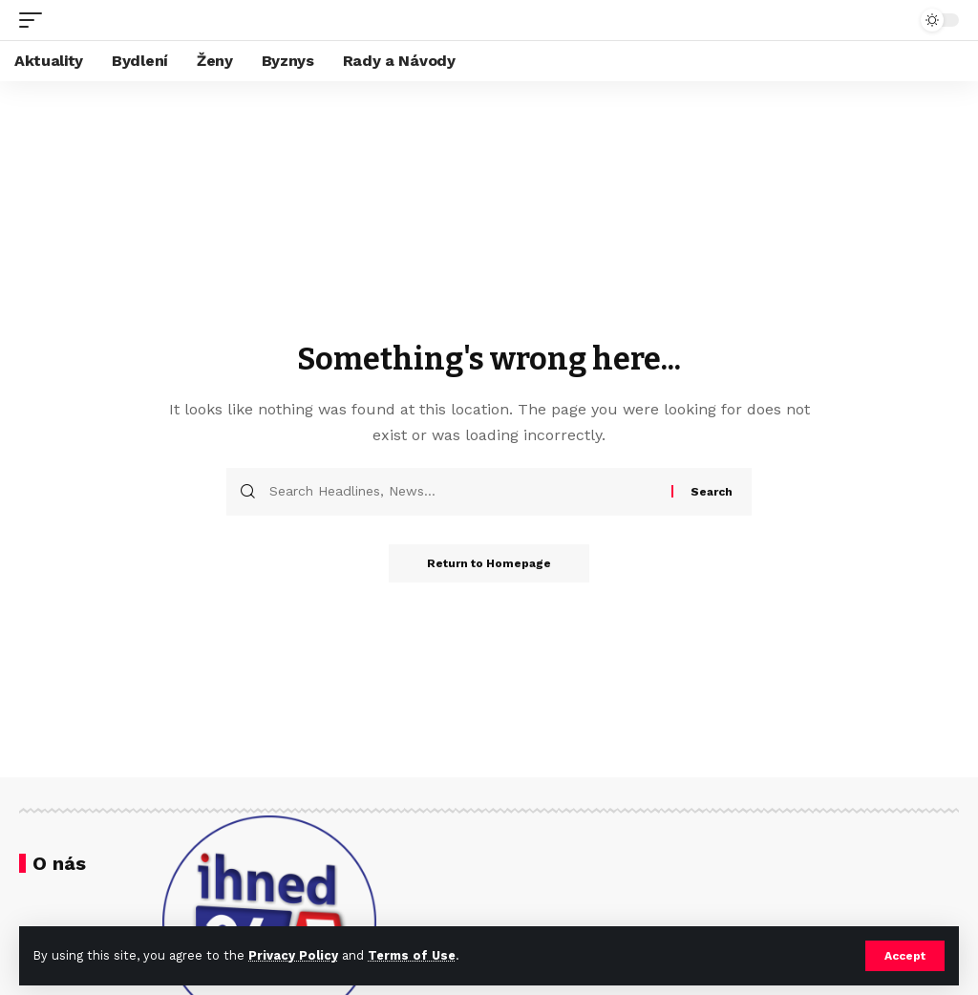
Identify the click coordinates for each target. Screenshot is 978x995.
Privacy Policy (293, 955)
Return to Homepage (489, 563)
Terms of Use (412, 955)
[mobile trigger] (35, 20)
